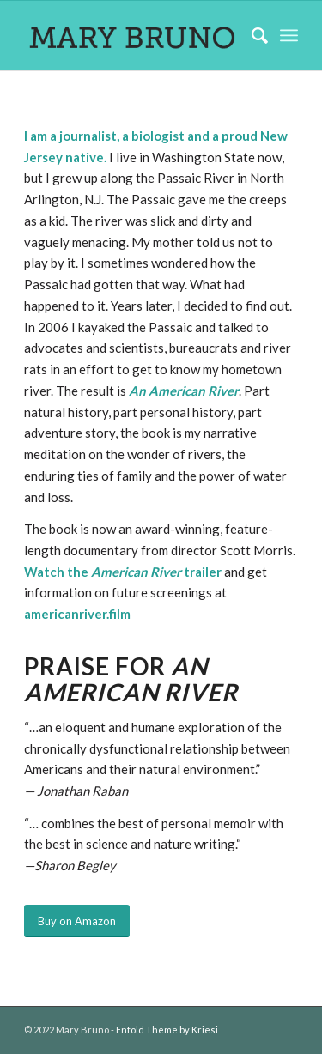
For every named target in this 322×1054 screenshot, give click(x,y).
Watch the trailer (123, 571)
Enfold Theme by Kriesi (167, 1029)
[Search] (251, 35)
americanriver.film (77, 613)
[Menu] (289, 35)
